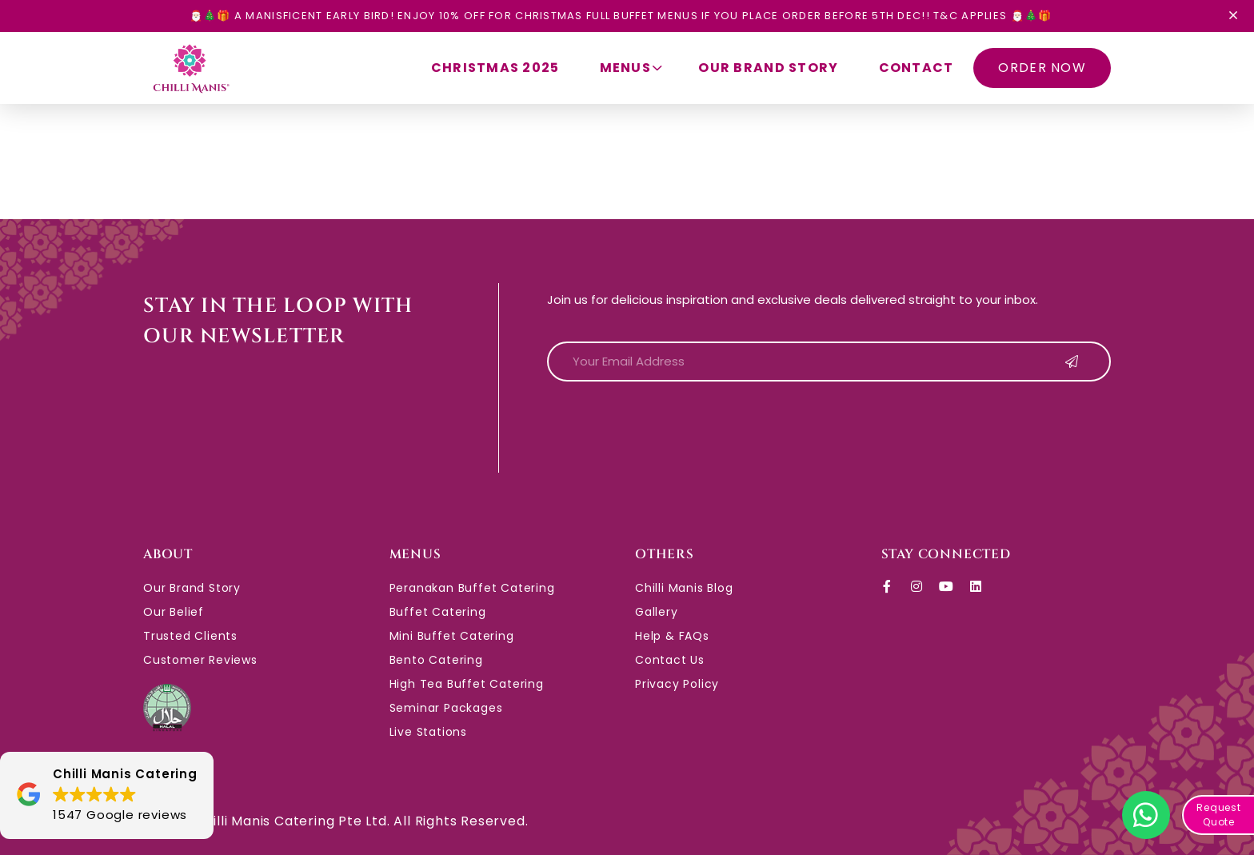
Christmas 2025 (495, 67)
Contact (916, 67)
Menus (633, 67)
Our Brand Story (768, 67)
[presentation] (668, 425)
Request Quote (1218, 815)
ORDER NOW (1042, 67)
